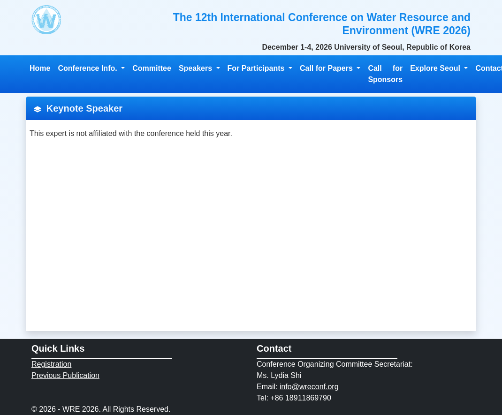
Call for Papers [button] (327, 68)
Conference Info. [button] (88, 68)
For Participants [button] (257, 68)
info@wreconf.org (309, 387)
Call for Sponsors (385, 73)
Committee (151, 68)
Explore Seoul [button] (436, 68)
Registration (51, 364)
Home (40, 68)
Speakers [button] (196, 68)
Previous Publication (65, 375)
